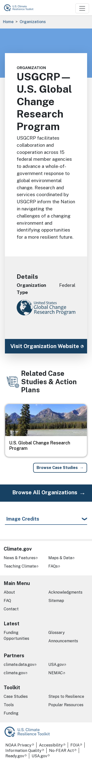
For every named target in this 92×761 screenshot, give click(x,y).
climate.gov (14, 673)
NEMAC (55, 673)
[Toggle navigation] (82, 8)
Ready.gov (14, 756)
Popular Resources (65, 704)
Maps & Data (60, 558)
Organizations (33, 21)
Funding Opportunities (16, 635)
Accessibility (51, 745)
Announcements (63, 641)
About (9, 592)
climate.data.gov (19, 664)
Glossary (56, 632)
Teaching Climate (20, 566)
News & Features (19, 558)
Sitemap (56, 600)
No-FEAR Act (61, 750)
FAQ (7, 600)
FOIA (74, 745)
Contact (11, 609)
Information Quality (23, 750)
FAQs (53, 566)
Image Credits (22, 519)
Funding (11, 713)
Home (8, 21)
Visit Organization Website (44, 346)
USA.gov (56, 664)
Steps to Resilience (66, 696)
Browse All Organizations (44, 492)
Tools (9, 704)
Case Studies (16, 696)
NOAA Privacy (18, 745)
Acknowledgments (65, 592)
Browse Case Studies (57, 467)
